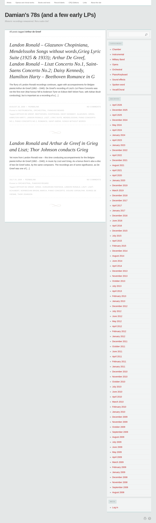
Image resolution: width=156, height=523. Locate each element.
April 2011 (117, 356)
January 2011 (118, 366)
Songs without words (74, 121)
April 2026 (117, 105)
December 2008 (120, 477)
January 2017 (118, 210)
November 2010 (120, 376)
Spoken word (118, 84)
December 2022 (120, 150)
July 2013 (116, 286)
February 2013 (119, 296)
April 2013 (117, 291)
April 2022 (117, 155)
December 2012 (120, 306)
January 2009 (118, 472)
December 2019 (120, 185)
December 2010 (120, 371)
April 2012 (117, 326)
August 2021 (118, 165)
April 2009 (117, 457)
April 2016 (117, 225)
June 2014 (117, 261)
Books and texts (44, 3)
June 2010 (117, 391)
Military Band (118, 59)
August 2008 (118, 492)
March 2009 (118, 462)
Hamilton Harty (17, 117)
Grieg (91, 114)
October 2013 (118, 281)
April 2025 (117, 115)
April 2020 (117, 175)
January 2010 (118, 412)
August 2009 (118, 437)
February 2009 (119, 467)
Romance (42, 121)
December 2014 (120, 251)
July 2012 (116, 311)
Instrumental (25, 110)
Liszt (46, 117)
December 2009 (120, 417)
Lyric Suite (56, 117)
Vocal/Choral (118, 89)
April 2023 (117, 140)
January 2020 (118, 180)
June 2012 (117, 316)
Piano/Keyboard (56, 110)
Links (85, 3)
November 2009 (120, 422)
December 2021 (120, 160)
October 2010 (118, 381)
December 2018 (120, 195)
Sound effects (118, 79)
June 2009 (117, 447)
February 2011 (119, 361)
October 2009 (118, 427)
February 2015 (119, 246)
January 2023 (118, 145)
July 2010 (116, 386)
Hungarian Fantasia (53, 187)
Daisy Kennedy (68, 114)
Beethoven (41, 114)
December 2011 (120, 341)
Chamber (116, 49)
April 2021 (117, 170)
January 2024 (118, 135)
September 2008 (120, 487)
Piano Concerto (56, 191)
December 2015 (120, 230)
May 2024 (117, 125)
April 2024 (117, 130)
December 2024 (120, 120)
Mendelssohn (70, 117)
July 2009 (116, 442)
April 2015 (117, 241)
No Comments (94, 107)
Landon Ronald (35, 117)
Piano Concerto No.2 (26, 121)
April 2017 (117, 205)
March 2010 (118, 402)
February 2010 (119, 407)
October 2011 (118, 346)
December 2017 (120, 200)
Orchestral (40, 110)
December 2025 (120, 110)
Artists (9, 3)
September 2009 (120, 432)
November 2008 (120, 482)
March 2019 (118, 190)
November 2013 (120, 276)
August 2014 (118, 256)
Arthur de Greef (25, 114)
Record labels (59, 3)
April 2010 (117, 397)
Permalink (33, 107)
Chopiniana (53, 114)
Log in (115, 507)
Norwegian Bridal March (34, 191)
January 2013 (118, 301)
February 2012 (119, 331)
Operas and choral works (25, 3)
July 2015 (116, 236)
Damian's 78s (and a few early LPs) (50, 15)
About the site (96, 3)
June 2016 (117, 220)
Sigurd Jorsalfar (75, 191)
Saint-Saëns (55, 121)
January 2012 (118, 336)
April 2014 (117, 266)
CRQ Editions (74, 3)
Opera (115, 64)
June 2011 (117, 351)
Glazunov (82, 114)
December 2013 (120, 271)
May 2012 (117, 321)
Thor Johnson (25, 194)
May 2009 (117, 452)
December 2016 (120, 215)
